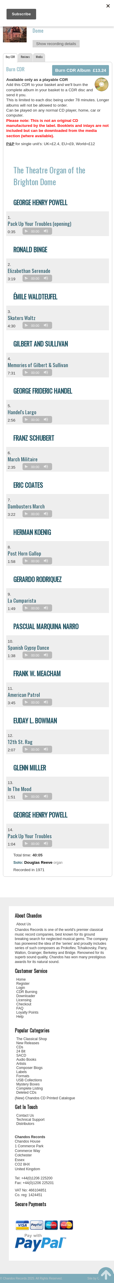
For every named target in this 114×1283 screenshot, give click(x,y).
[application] (39, 232)
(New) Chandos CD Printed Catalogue (45, 1098)
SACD (21, 1055)
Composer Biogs (29, 1068)
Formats (22, 1076)
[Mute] (46, 231)
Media (39, 56)
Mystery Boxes (28, 1084)
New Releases (27, 1043)
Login (20, 988)
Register (23, 984)
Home (21, 979)
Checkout (23, 1004)
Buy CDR (10, 56)
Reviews (25, 56)
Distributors (25, 1124)
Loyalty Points (27, 1012)
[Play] (26, 231)
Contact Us (25, 1115)
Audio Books (26, 1059)
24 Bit (20, 1051)
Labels (21, 1072)
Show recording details (56, 44)
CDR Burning (26, 992)
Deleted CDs (26, 1092)
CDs (19, 1047)
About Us (23, 924)
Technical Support (30, 1120)
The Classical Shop (31, 1039)
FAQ (19, 1008)
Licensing (23, 1000)
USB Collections (29, 1080)
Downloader (25, 996)
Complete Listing (29, 1088)
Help (20, 1017)
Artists (21, 1064)
